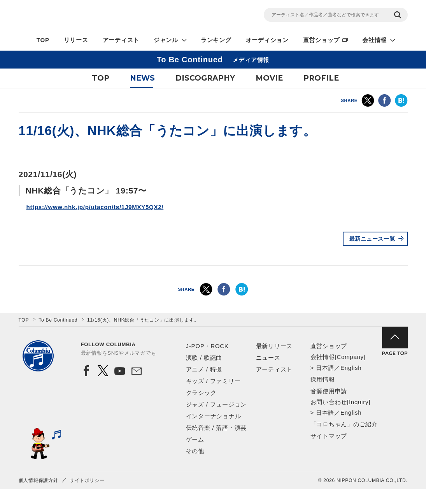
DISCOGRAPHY (205, 78)
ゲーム (195, 439)
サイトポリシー (87, 480)
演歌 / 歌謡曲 (204, 357)
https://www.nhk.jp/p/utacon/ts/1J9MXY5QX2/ (95, 207)
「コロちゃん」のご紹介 (344, 424)
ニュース (268, 357)
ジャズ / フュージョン (216, 404)
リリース (76, 40)
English (350, 367)
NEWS (142, 78)
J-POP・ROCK (207, 346)
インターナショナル (213, 416)
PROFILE (321, 78)
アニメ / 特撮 (204, 369)
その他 (195, 451)
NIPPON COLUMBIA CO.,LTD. (89, 16)
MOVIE (269, 78)
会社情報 (374, 40)
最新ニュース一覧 (372, 239)
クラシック (201, 392)
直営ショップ (321, 40)
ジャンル (166, 40)
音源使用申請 (328, 391)
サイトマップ (328, 436)
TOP (43, 40)
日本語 (325, 367)
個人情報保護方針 (38, 480)
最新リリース (274, 346)
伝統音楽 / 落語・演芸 (216, 427)
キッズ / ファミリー (213, 381)
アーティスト (121, 40)
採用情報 (322, 379)
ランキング (216, 40)
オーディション (267, 40)
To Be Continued (58, 320)
